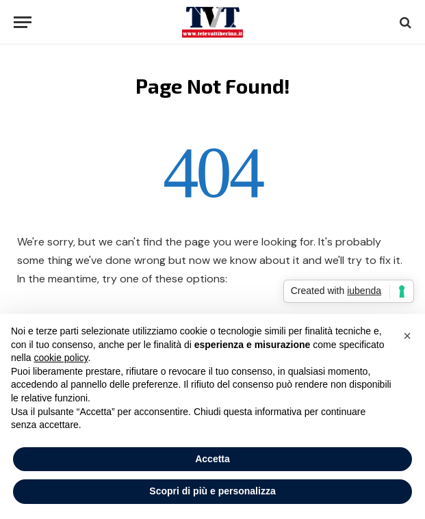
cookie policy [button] (61, 357)
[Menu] (22, 22)
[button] (407, 336)
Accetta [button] (212, 458)
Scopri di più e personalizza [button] (212, 490)
